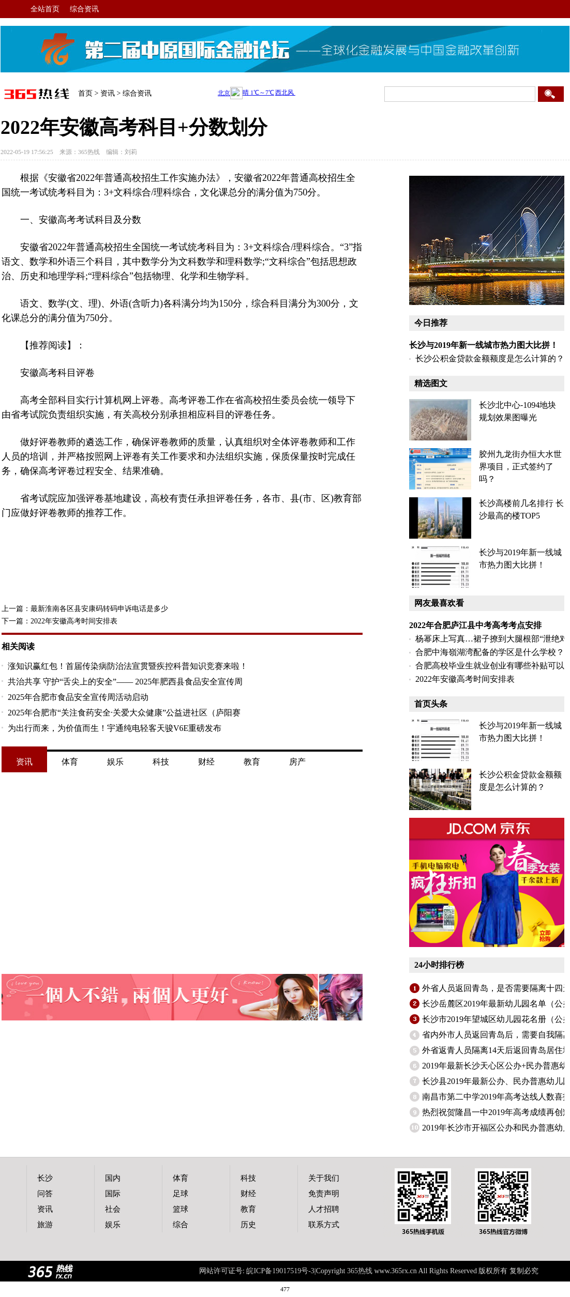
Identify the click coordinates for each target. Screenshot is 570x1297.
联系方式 (323, 1224)
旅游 (45, 1224)
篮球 (180, 1209)
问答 (45, 1193)
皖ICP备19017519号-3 (280, 1271)
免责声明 (323, 1193)
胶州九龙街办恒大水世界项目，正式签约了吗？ (520, 466)
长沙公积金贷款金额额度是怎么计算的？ (489, 358)
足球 (180, 1193)
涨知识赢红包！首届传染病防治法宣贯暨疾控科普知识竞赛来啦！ (128, 666)
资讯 (107, 93)
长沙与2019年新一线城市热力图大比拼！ (483, 345)
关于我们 (323, 1178)
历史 (248, 1224)
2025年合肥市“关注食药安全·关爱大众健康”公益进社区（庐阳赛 (124, 712)
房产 (297, 761)
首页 (85, 93)
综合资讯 (84, 9)
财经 (206, 761)
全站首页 (45, 9)
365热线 (89, 152)
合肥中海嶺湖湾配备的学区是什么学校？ (489, 652)
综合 (180, 1224)
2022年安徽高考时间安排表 (74, 621)
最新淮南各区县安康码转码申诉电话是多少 (99, 609)
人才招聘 (323, 1209)
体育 (70, 761)
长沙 (45, 1178)
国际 (113, 1193)
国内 (113, 1178)
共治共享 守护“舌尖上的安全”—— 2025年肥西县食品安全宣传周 (125, 681)
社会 (113, 1209)
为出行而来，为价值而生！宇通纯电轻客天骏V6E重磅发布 (114, 728)
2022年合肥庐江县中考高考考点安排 (475, 625)
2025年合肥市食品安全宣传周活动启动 (78, 697)
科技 (161, 761)
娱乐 (115, 761)
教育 (252, 761)
